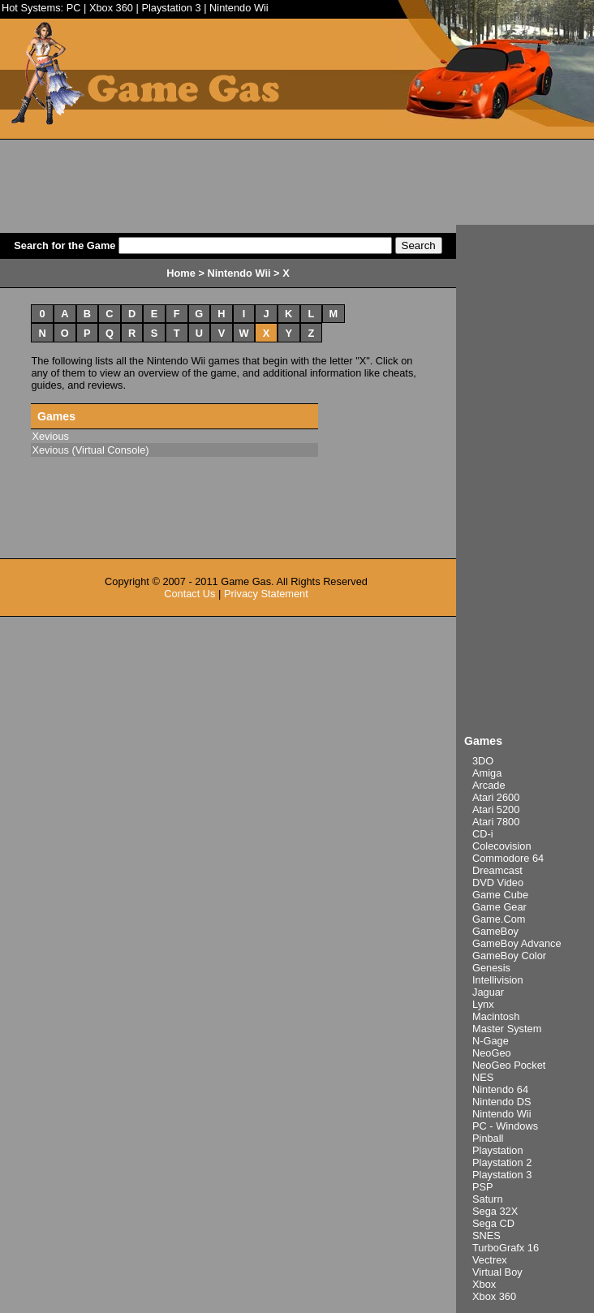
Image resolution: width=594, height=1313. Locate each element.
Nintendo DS (502, 1102)
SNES (486, 1235)
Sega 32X (495, 1211)
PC (74, 8)
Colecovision (502, 846)
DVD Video (497, 882)
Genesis (491, 968)
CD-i (482, 834)
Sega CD (493, 1223)
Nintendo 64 (500, 1089)
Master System (506, 1028)
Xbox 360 (111, 8)
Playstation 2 (502, 1162)
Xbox (484, 1284)
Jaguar (488, 992)
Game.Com (498, 919)
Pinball (487, 1138)
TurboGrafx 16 (505, 1248)
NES (482, 1077)
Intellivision (497, 980)
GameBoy (495, 931)
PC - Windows (505, 1126)
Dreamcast (497, 870)
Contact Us (189, 594)
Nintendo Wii (239, 8)
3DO (482, 761)
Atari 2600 (495, 797)
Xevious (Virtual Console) (90, 450)
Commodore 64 (508, 858)
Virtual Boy (497, 1272)
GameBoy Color (509, 955)
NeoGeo (491, 1053)
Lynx (483, 1004)
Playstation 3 (170, 8)
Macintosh (495, 1016)
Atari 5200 (495, 809)
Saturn (487, 1199)
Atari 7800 (495, 822)
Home (181, 273)
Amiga (486, 773)
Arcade (489, 785)
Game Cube (500, 895)
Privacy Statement (266, 594)
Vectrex (489, 1260)
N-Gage (490, 1041)
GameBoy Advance (517, 943)
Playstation (497, 1150)
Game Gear (499, 907)
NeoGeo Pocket (508, 1065)
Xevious (50, 436)
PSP (482, 1187)
